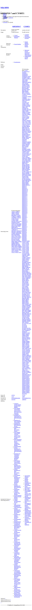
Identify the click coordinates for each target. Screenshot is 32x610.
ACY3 (28, 71)
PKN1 (29, 292)
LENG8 (27, 253)
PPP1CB (28, 295)
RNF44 (13, 245)
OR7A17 (24, 285)
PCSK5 (26, 287)
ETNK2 (23, 138)
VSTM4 (23, 366)
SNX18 (23, 336)
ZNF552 (24, 384)
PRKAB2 (24, 298)
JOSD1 (23, 177)
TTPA (26, 361)
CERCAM (27, 106)
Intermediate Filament (17, 37)
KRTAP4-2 (24, 223)
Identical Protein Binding (26, 45)
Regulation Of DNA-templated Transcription (17, 421)
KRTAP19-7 (16, 26)
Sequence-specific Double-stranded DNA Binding (17, 405)
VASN (26, 364)
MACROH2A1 (25, 261)
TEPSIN (24, 352)
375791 (23, 395)
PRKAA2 (29, 297)
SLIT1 (23, 330)
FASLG (23, 144)
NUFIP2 (24, 284)
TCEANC (28, 349)
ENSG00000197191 (26, 398)
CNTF (23, 115)
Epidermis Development (27, 485)
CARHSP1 (24, 97)
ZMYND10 (24, 374)
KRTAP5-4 (24, 229)
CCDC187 (24, 101)
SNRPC (27, 335)
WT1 (29, 368)
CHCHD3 (29, 109)
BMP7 (23, 91)
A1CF (26, 70)
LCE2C (23, 248)
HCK (29, 161)
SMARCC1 (27, 330)
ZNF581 (28, 385)
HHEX (23, 163)
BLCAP (26, 90)
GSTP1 (28, 159)
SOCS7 (27, 336)
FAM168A (13, 222)
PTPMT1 (27, 304)
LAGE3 (23, 242)
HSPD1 (28, 169)
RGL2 (23, 311)
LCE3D (27, 250)
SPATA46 (24, 338)
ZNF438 (24, 380)
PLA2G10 (24, 293)
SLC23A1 (24, 324)
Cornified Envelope (27, 35)
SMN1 (19, 245)
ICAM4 (27, 171)
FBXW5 (24, 145)
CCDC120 (27, 100)
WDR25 (27, 367)
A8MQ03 (24, 399)
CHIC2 (23, 111)
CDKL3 (28, 105)
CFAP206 (24, 108)
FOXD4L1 (24, 148)
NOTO (18, 235)
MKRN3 (18, 234)
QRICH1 (24, 305)
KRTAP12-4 (15, 229)
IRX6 (19, 226)
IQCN (23, 175)
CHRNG (24, 112)
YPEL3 (23, 369)
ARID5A (18, 211)
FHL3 (23, 146)
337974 (13, 395)
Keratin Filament (17, 495)
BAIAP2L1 (24, 89)
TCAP (12, 247)
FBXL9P (27, 144)
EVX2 (20, 221)
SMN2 (12, 246)
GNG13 (23, 157)
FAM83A (29, 142)
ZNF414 (28, 378)
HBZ (27, 161)
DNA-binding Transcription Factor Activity (17, 462)
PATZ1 (19, 236)
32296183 (10, 17)
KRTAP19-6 (24, 212)
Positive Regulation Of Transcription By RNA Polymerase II (18, 450)
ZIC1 (20, 252)
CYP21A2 (28, 124)
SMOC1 (24, 334)
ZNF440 (24, 381)
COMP (27, 116)
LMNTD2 (24, 255)
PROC (27, 298)
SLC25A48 (24, 327)
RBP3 (23, 310)
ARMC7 (13, 213)
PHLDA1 (24, 291)
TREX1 (23, 359)
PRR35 (23, 303)
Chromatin (16, 414)
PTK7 (23, 304)
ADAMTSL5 (25, 76)
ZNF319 (28, 375)
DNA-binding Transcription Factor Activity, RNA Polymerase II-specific (18, 411)
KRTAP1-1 (27, 184)
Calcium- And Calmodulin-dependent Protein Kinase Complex (17, 561)
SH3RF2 (29, 321)
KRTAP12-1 (24, 198)
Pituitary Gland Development (17, 591)
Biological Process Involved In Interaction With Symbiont (28, 53)
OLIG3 (27, 284)
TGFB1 (23, 353)
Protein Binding (17, 44)
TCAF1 (29, 348)
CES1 (26, 107)
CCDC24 (19, 217)
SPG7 (26, 340)
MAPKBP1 (24, 262)
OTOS (27, 285)
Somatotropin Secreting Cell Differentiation (17, 543)
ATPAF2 (17, 213)
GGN (30, 153)
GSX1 (15, 224)
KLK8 (23, 180)
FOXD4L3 (24, 149)
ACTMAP (24, 71)
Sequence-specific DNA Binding (17, 493)
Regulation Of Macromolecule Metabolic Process (17, 576)
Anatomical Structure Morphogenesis (17, 547)
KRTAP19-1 (24, 207)
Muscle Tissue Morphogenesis (17, 594)
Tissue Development (27, 487)
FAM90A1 (24, 143)
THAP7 (27, 353)
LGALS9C (24, 254)
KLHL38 (28, 179)
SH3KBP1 (24, 321)
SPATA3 (28, 337)
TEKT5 (20, 247)
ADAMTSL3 (25, 74)
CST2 (26, 121)
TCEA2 (23, 349)
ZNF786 (28, 390)
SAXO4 (23, 317)
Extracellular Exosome (27, 38)
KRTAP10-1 (24, 188)
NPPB (27, 279)
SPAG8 (16, 246)
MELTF (27, 263)
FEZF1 (27, 145)
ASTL (23, 83)
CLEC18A (24, 114)
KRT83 (23, 183)
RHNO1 (24, 312)
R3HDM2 (28, 305)
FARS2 (28, 143)
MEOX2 (24, 264)
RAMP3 (28, 307)
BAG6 (23, 88)
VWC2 (27, 366)
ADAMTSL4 (25, 75)
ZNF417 (24, 379)
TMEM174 (28, 355)
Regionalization (17, 521)
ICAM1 (23, 171)
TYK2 (29, 361)
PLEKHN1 (24, 294)
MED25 (23, 263)
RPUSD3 (29, 313)
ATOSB (23, 84)
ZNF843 (24, 392)
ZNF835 (24, 391)
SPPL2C (27, 343)
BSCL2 (23, 93)
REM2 (29, 310)
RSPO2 (23, 315)
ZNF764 (28, 389)
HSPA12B (24, 169)
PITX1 (15, 238)
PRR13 (16, 241)
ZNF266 (24, 375)
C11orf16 (18, 215)
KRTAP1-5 (24, 187)
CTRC (23, 122)
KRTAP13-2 (24, 202)
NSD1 (23, 281)
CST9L (29, 121)
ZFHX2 (23, 373)
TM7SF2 (24, 355)
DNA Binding (17, 475)
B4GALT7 (24, 87)
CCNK (12, 219)
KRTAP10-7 (24, 193)
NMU (23, 276)
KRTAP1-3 (24, 186)
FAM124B (24, 139)
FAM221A (24, 140)
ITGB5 (26, 176)
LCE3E (23, 251)
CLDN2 (28, 113)
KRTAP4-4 (24, 224)
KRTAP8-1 (24, 237)
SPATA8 (28, 338)
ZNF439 (28, 380)
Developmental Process (17, 520)
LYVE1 (27, 260)
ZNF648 (28, 386)
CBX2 (23, 100)
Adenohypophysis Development (18, 596)
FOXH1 (13, 223)
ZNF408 (24, 378)
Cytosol (15, 35)
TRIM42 (27, 359)
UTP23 (23, 364)
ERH (27, 137)
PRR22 (26, 300)
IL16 (30, 171)
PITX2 (18, 238)
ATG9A (26, 83)
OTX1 (16, 236)
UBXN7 (24, 362)
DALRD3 (24, 126)
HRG (29, 167)
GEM (27, 153)
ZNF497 (28, 383)
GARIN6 (24, 151)
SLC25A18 (24, 325)
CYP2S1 (24, 125)
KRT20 (29, 180)
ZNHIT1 (28, 392)
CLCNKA (28, 112)
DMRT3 (24, 130)
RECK (26, 310)
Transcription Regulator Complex (17, 550)
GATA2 (27, 151)
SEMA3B (24, 319)
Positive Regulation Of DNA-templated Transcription (17, 466)
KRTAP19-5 (24, 211)
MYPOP (24, 272)
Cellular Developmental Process (17, 501)
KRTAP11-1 (24, 196)
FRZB (26, 150)
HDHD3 (24, 162)
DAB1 (17, 220)
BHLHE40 (13, 215)
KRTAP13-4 (24, 205)
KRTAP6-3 (13, 232)
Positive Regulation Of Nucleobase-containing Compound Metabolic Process (17, 480)
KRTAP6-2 (24, 235)
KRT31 (23, 181)
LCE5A (23, 253)
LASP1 (27, 242)
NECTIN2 (24, 274)
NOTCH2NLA (28, 276)
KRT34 (15, 227)
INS (27, 174)
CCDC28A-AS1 (25, 102)
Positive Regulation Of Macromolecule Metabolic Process (17, 567)
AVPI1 (28, 85)
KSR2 (28, 241)
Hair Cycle (27, 488)
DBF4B (28, 126)
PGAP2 (27, 288)
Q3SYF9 (13, 399)
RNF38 (27, 312)
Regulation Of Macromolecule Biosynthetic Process (17, 527)
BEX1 (28, 89)
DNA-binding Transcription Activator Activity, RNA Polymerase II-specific (17, 435)
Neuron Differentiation (17, 587)
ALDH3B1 (24, 77)
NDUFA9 (24, 273)
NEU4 (15, 235)
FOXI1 (16, 223)
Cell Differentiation (17, 504)
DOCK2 (29, 131)
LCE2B (27, 247)
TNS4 (23, 358)
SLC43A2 (24, 328)
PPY (23, 297)
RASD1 (23, 309)
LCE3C (23, 250)
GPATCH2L (24, 158)
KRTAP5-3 (24, 227)
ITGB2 (29, 175)
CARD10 (29, 96)
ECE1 (29, 132)
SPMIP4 (28, 341)
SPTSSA (27, 344)
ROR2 (16, 245)
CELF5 (23, 106)
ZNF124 (29, 374)
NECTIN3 (29, 274)
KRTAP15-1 (24, 206)
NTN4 (23, 282)
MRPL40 (28, 267)
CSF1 (23, 121)
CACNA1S (24, 96)
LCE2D (27, 248)
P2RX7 (26, 286)
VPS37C (17, 252)
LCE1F (27, 245)
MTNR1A (27, 269)
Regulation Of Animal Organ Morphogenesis (28, 511)
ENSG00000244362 (15, 398)
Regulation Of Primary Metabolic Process (17, 516)
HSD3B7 (27, 168)
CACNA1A (24, 95)
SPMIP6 (24, 342)
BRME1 (27, 91)
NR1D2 (23, 280)
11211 (12, 396)
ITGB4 (23, 176)
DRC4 (23, 132)
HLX (26, 163)
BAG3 (28, 87)
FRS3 (23, 150)
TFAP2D (13, 248)
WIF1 (23, 368)
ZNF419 (28, 379)
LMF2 (28, 254)
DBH (23, 127)
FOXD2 (18, 222)
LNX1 (26, 256)
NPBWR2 (28, 278)
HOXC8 (27, 165)
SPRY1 (23, 344)
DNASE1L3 (24, 131)
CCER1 (23, 103)
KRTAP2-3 (24, 214)
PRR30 (23, 301)
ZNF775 (24, 390)
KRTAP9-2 (18, 232)
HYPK (27, 170)
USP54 (27, 362)
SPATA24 (24, 337)
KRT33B (27, 181)
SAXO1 (28, 316)
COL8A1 (17, 219)
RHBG (29, 311)
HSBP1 (23, 168)
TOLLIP (16, 250)
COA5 (26, 115)
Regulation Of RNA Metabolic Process (17, 425)
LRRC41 (27, 258)
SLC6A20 (29, 329)
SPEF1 (23, 340)
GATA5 (27, 152)
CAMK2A (13, 216)
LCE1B (27, 243)
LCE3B (27, 249)
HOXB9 (24, 165)
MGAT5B (13, 234)
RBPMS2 (13, 244)
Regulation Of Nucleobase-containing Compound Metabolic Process (17, 456)
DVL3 (26, 132)
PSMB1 (20, 241)
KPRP (12, 227)
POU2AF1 (13, 240)
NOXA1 (13, 236)
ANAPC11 (24, 78)
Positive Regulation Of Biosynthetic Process (17, 535)
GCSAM (24, 153)
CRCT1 (23, 118)
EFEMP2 (28, 134)
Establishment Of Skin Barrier (28, 57)
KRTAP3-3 (19, 230)
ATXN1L (13, 214)
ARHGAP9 (24, 82)
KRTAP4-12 (24, 221)
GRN (26, 159)
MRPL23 (24, 267)
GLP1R (27, 155)
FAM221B (24, 142)
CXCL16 (24, 124)
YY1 (26, 369)
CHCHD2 (24, 109)
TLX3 (19, 248)
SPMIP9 (20, 246)
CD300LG (24, 105)
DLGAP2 (28, 128)
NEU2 (23, 275)
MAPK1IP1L (18, 233)
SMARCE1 (24, 332)
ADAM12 (24, 72)
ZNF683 (28, 387)
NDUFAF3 (28, 273)
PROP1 (13, 241)
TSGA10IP (24, 360)
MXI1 (26, 270)
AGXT (29, 76)
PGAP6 (23, 290)
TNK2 (29, 356)
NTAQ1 (26, 281)
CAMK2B (18, 216)
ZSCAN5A (24, 393)
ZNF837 (28, 391)
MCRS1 (29, 262)
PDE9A (23, 288)
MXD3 (23, 270)
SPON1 (23, 343)
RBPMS (17, 242)
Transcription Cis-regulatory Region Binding (17, 572)
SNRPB (23, 335)
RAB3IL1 (24, 306)
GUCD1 (24, 161)
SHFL (23, 322)
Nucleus (16, 499)
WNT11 (26, 368)
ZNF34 (27, 377)
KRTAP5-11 (24, 226)
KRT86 (23, 184)
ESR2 (29, 137)
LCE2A (23, 247)
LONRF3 (28, 257)
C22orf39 (28, 94)
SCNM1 (28, 318)
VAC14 (13, 251)
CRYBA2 (28, 120)
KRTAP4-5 (24, 225)
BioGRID (5, 22)
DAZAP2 (13, 221)
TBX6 (26, 348)
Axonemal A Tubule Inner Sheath (17, 554)
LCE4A (27, 251)
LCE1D (27, 244)
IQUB (26, 175)
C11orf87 (24, 94)
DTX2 (17, 221)
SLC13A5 (29, 323)
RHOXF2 (18, 244)
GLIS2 (19, 223)
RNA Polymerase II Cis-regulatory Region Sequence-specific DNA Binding (18, 442)
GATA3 (23, 152)
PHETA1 (27, 290)
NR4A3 (27, 280)
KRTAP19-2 (24, 208)
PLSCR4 (17, 239)
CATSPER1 (14, 217)
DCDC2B (27, 127)
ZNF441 (28, 381)
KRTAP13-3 (24, 204)
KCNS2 (27, 177)
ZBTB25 (24, 371)
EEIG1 (26, 133)
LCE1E (23, 245)
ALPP (28, 77)
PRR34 (26, 301)
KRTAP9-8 (24, 241)
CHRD (26, 111)
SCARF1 (24, 318)
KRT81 (27, 182)
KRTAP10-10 (25, 189)
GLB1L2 (24, 155)
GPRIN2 (29, 158)
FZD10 (29, 150)
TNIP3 (26, 356)
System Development (17, 589)
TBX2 (23, 348)
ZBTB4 (27, 371)
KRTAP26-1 (14, 230)
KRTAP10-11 (25, 190)
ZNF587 (24, 386)
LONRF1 (13, 233)
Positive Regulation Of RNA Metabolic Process (17, 486)
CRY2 (25, 119)
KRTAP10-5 (24, 192)
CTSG (26, 122)
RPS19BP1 (24, 313)
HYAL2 (23, 170)
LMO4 (23, 256)
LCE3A (23, 249)
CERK (23, 107)
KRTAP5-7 (24, 231)
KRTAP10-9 (24, 195)
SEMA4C (29, 319)
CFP (27, 108)
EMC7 (23, 136)
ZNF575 (28, 384)
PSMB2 (13, 242)
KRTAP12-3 (24, 200)
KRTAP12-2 (24, 199)
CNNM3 (29, 114)
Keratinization (17, 62)
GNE (12, 224)
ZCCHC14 (24, 372)
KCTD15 (24, 179)
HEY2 (27, 162)
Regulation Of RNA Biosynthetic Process (17, 429)
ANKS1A (13, 211)
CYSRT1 (27, 26)
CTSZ (29, 122)
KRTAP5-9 (24, 232)
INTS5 (29, 174)
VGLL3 (13, 252)
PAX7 (12, 238)
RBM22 (27, 309)
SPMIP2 (24, 341)
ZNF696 (24, 389)
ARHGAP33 (24, 81)
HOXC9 (24, 167)
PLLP (28, 294)
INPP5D (24, 174)
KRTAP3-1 (24, 218)
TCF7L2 (16, 247)
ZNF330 (24, 377)
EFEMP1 (24, 134)
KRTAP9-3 (24, 239)
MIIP (23, 266)
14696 (23, 396)
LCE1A (23, 243)
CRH (23, 119)
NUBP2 (26, 282)
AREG (26, 79)
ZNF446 (24, 383)
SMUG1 (27, 334)
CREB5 (27, 118)
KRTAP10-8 (14, 228)
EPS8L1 (24, 137)
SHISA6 (26, 322)
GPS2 (23, 159)
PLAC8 (28, 293)
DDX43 (23, 128)
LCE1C (23, 244)
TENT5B (28, 350)
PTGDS (27, 303)
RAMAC (24, 307)
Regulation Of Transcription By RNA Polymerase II (18, 417)
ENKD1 (27, 136)
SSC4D (27, 346)
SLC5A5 (28, 328)
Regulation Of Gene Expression (17, 507)
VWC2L (24, 367)
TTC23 (23, 361)
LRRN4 (23, 260)
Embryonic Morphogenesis (17, 557)
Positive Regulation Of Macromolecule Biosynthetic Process (17, 511)
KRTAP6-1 (24, 233)
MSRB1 (23, 268)
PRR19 (23, 300)
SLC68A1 (24, 329)
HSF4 (16, 226)
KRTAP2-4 (24, 216)
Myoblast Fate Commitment (17, 523)
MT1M (27, 268)
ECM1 (23, 133)
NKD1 (29, 275)
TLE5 (17, 248)
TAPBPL (27, 347)
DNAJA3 (28, 130)
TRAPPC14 (27, 358)
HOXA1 (13, 226)
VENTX (16, 251)
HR (26, 167)
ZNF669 (24, 387)
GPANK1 (28, 157)
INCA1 (23, 173)
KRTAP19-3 (24, 210)
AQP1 (23, 79)
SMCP (28, 332)
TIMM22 (24, 354)
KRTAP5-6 (24, 230)
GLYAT (23, 156)
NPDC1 (23, 279)
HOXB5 (27, 164)
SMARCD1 (24, 331)
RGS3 (26, 311)
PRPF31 (27, 299)
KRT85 (27, 183)
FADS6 (27, 138)
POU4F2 (18, 240)
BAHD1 (17, 214)
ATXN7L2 (24, 85)
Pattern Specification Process (17, 539)
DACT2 (27, 125)
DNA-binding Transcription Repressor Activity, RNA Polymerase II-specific (17, 582)
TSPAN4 (29, 360)
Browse (5, 14)
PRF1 (25, 297)
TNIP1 (12, 250)
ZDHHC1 (29, 372)
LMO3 (28, 255)
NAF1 (12, 235)
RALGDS (29, 306)
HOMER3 (19, 224)
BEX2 (23, 90)
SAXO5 (27, 317)
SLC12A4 (24, 323)
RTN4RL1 (27, 315)
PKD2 (26, 292)
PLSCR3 (13, 239)
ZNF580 (24, 385)
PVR (30, 304)
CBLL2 (29, 99)
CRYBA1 (24, 120)
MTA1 (23, 269)
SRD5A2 (24, 346)
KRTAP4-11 (24, 220)
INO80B (27, 173)
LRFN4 (23, 258)
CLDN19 (24, 113)
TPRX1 (20, 250)
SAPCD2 (24, 316)
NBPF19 (28, 272)
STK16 (23, 347)
